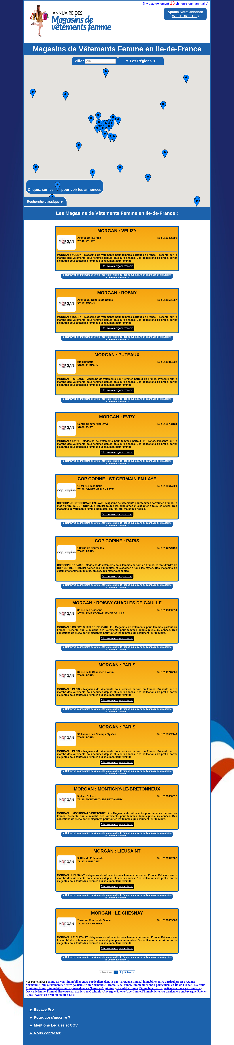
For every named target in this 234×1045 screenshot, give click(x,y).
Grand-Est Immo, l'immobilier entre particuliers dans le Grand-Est (158, 988)
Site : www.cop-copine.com (117, 514)
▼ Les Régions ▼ (140, 61)
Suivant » (129, 972)
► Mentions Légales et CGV (53, 1025)
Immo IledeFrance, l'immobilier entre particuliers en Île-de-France (150, 984)
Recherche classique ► (45, 201)
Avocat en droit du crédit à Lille (55, 994)
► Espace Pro (41, 1009)
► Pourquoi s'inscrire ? (49, 1017)
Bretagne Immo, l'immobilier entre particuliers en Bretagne (157, 981)
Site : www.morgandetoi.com (117, 266)
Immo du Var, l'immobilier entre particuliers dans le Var (83, 981)
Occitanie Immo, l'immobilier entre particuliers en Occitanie (63, 991)
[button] (148, 178)
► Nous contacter (45, 1033)
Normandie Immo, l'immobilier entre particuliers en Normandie (66, 984)
